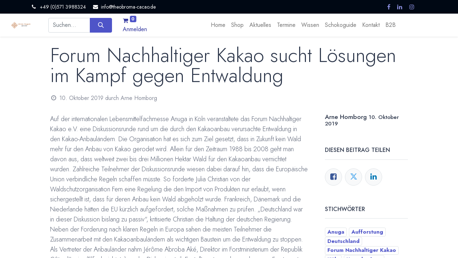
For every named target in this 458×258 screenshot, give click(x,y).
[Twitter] (353, 177)
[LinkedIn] (373, 177)
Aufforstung (367, 232)
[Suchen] (101, 25)
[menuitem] (218, 25)
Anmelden (135, 29)
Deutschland (343, 241)
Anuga (335, 232)
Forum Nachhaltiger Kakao (361, 250)
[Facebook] (333, 177)
